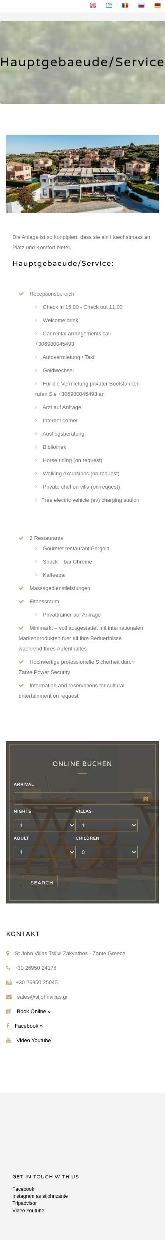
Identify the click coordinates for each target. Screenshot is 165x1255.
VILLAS (84, 811)
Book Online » (34, 1011)
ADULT (21, 838)
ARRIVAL (24, 784)
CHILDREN (88, 838)
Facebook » (29, 1026)
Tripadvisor (24, 1203)
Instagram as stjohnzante (40, 1196)
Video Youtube (34, 1040)
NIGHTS (22, 811)
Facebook (23, 1189)
